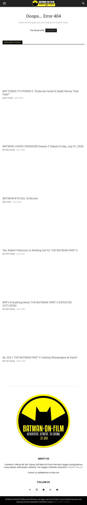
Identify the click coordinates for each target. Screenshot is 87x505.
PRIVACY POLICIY (75, 467)
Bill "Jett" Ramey (9, 150)
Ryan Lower (7, 202)
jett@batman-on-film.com (48, 472)
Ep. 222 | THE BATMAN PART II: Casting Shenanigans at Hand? (40, 357)
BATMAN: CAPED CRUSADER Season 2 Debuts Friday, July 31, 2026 (43, 146)
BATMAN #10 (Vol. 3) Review (20, 198)
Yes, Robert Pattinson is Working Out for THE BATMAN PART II (40, 250)
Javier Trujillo (8, 98)
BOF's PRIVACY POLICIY (61, 502)
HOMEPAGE (51, 30)
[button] (4, 3)
